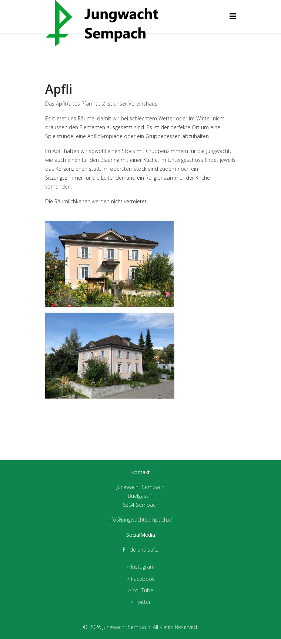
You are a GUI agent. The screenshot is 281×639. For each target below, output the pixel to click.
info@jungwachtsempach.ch (140, 519)
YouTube (143, 590)
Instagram (143, 566)
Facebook (143, 578)
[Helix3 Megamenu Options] (233, 16)
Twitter (143, 601)
